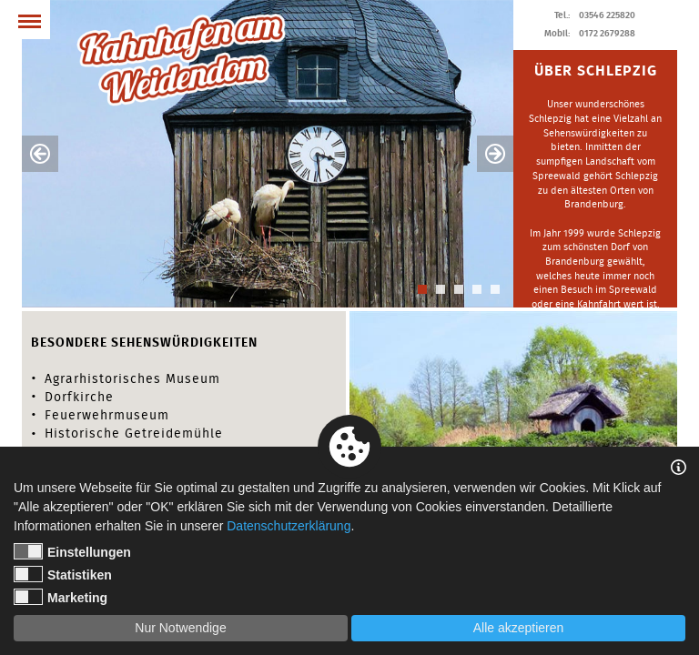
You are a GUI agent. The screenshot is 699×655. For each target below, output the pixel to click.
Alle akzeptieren (518, 627)
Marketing (60, 597)
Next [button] (495, 154)
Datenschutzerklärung (288, 526)
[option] (267, 153)
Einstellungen (72, 551)
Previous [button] (40, 154)
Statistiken (63, 574)
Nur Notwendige (180, 627)
